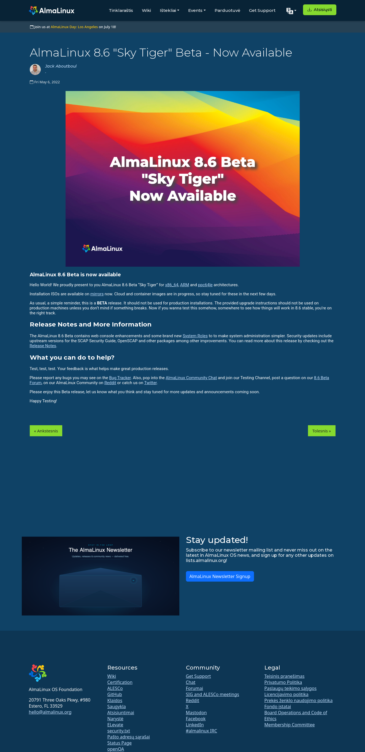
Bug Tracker (120, 377)
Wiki (146, 10)
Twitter (150, 382)
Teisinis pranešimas (284, 676)
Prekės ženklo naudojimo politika (298, 700)
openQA (115, 749)
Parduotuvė (227, 10)
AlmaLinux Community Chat (191, 377)
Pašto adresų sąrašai (128, 737)
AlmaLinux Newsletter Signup (220, 576)
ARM (184, 284)
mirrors (97, 293)
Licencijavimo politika (286, 694)
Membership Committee (289, 725)
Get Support (262, 10)
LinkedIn (195, 725)
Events (195, 10)
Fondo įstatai (277, 706)
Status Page (119, 743)
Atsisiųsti (319, 9)
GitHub (114, 694)
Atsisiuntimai (120, 713)
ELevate (115, 725)
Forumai (194, 688)
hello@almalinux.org (50, 712)
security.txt (118, 731)
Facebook (196, 719)
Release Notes (43, 345)
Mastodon (196, 713)
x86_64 (171, 284)
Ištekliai (168, 10)
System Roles (195, 335)
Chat (191, 682)
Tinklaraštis (121, 10)
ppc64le (205, 284)
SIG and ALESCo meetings (212, 694)
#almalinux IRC (201, 731)
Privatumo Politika (283, 682)
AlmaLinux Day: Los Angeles (74, 26)
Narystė (115, 719)
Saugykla (116, 706)
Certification (120, 682)
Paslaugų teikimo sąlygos (290, 688)
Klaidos (114, 700)
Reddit (110, 382)
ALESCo (115, 688)
